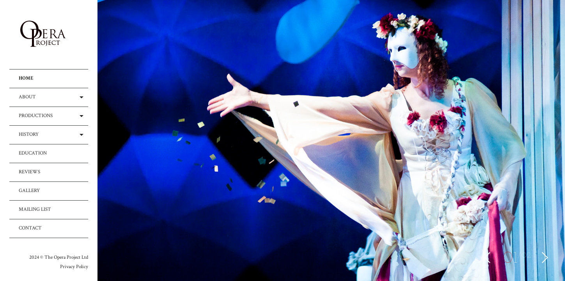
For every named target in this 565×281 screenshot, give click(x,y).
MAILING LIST (35, 209)
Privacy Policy (74, 266)
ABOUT (27, 97)
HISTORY (29, 134)
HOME (26, 78)
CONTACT (30, 228)
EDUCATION (33, 153)
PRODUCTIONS (36, 115)
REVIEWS (29, 172)
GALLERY (29, 190)
